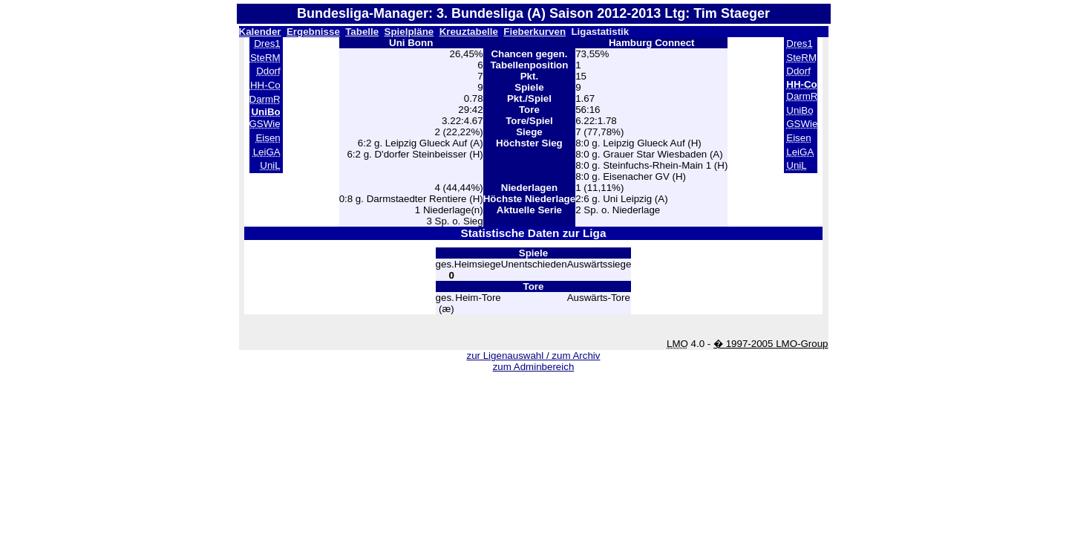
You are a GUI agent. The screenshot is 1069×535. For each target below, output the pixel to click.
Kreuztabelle (468, 31)
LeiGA (267, 152)
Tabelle (362, 31)
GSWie (265, 123)
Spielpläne (409, 31)
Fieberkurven (534, 31)
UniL (270, 165)
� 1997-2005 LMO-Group (770, 343)
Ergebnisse (313, 31)
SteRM (265, 57)
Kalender (260, 31)
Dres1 (267, 43)
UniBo (799, 110)
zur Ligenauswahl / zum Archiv (533, 355)
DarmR (265, 99)
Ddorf (268, 71)
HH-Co (265, 85)
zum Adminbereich (534, 366)
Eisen (267, 137)
